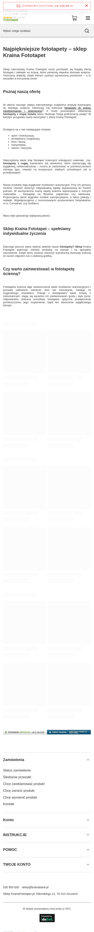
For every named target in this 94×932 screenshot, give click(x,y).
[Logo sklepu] (11, 18)
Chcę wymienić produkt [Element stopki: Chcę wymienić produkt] (20, 797)
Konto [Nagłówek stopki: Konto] (8, 820)
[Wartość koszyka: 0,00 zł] (74, 18)
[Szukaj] (87, 31)
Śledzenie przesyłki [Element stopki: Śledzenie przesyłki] (17, 777)
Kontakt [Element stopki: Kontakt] (8, 804)
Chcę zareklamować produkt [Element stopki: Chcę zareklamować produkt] (24, 784)
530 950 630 (11, 887)
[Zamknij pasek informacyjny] (86, 5)
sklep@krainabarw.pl (35, 887)
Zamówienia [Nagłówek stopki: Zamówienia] (13, 760)
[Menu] (88, 18)
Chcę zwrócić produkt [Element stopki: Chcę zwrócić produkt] (18, 790)
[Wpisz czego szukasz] (47, 30)
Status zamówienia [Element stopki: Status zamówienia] (17, 770)
